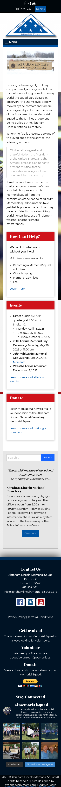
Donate (40, 9)
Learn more (17, 288)
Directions (30, 533)
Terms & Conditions (40, 617)
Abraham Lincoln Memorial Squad (34, 777)
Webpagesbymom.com (20, 785)
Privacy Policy (17, 617)
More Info (19, 362)
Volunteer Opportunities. (35, 657)
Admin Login (47, 785)
